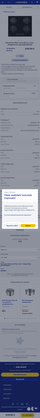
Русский (12, 192)
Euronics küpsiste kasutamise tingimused (17, 215)
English (6, 192)
